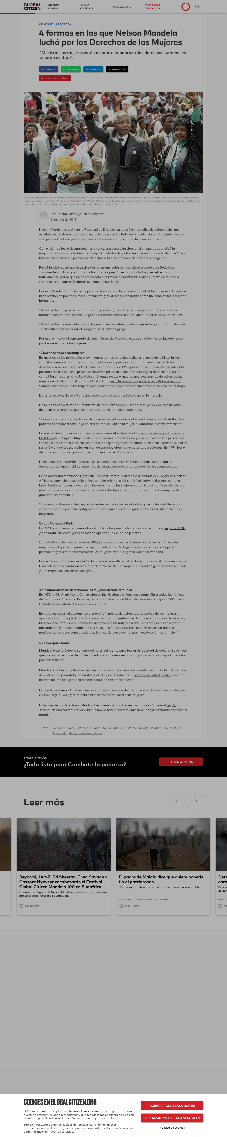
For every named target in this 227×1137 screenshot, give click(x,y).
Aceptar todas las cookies (172, 1105)
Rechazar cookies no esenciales (172, 1118)
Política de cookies (172, 1127)
